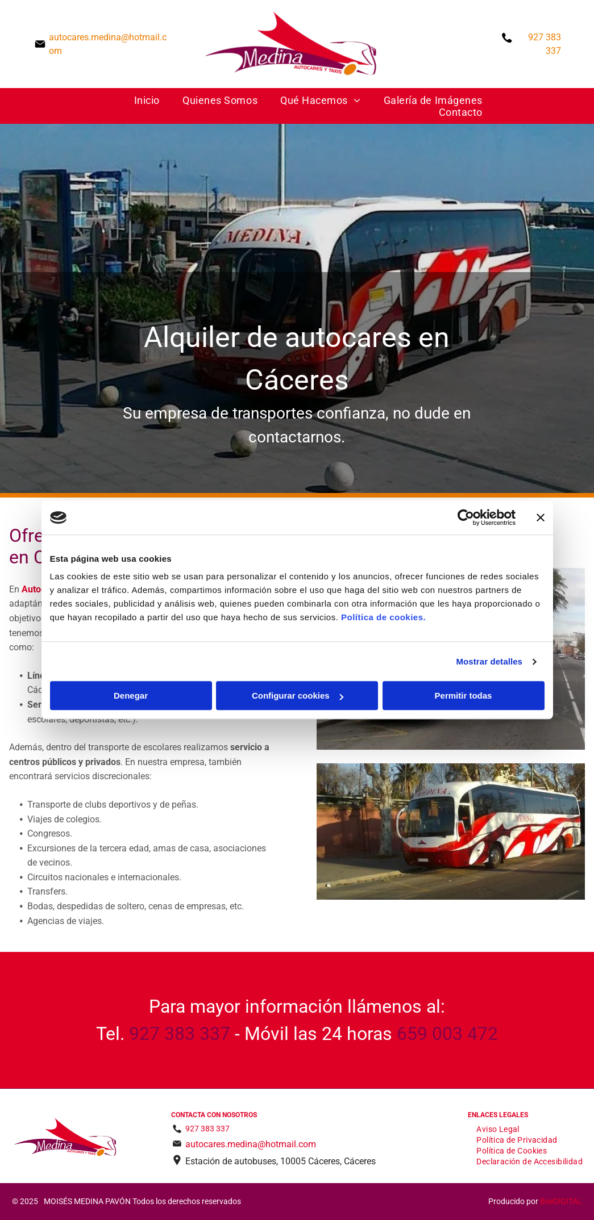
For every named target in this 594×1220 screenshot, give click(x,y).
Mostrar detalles (489, 661)
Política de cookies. (383, 617)
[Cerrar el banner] (541, 517)
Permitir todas (463, 696)
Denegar (131, 696)
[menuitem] (147, 100)
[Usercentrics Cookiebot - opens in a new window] (466, 517)
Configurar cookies (297, 696)
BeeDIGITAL (561, 1201)
